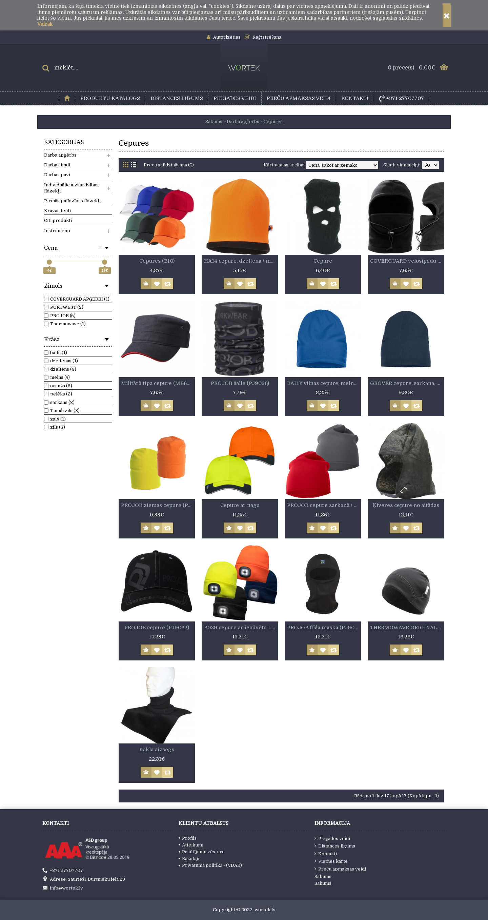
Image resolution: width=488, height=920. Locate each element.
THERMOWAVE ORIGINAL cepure (407, 628)
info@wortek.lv (62, 888)
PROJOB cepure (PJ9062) (156, 628)
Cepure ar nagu (240, 505)
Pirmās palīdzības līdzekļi (72, 200)
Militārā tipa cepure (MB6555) (158, 383)
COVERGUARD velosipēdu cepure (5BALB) (407, 261)
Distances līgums (334, 846)
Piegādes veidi (332, 838)
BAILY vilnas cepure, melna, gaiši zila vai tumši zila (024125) (324, 383)
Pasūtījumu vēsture (202, 851)
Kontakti (325, 853)
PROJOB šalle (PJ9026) (240, 383)
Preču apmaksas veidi (340, 869)
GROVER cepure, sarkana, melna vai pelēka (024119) (407, 383)
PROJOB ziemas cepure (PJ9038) (158, 505)
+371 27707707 (62, 870)
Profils (188, 838)
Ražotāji (189, 858)
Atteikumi (191, 844)
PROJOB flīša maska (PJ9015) (324, 628)
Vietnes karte (331, 861)
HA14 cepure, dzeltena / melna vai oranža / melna (241, 261)
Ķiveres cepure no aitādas (406, 505)
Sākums (322, 876)
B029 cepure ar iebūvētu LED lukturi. (241, 628)
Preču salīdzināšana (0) (169, 164)
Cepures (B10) (157, 261)
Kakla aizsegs (156, 750)
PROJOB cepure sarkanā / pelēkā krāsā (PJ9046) (324, 505)
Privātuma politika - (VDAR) (210, 865)
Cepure (322, 261)
